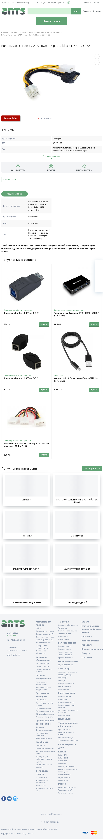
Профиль (87, 11)
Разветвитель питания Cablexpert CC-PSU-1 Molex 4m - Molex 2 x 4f (26, 444)
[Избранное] (99, 272)
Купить (44, 324)
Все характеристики (51, 156)
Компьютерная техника (76, 569)
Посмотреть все (92, 468)
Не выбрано (12, 635)
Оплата (87, 3)
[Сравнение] (99, 280)
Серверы (26, 499)
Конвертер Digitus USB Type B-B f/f (21, 378)
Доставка (96, 11)
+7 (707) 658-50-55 (45, 3)
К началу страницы (51, 822)
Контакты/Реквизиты (51, 814)
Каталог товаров (49, 21)
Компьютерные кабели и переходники (18, 310)
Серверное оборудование (26, 602)
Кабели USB (58, 375)
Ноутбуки (26, 536)
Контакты (97, 3)
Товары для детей (76, 602)
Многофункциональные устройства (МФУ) (76, 501)
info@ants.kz (59, 3)
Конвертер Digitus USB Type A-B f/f (21, 313)
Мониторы (77, 536)
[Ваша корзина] (99, 264)
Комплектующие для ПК (26, 569)
